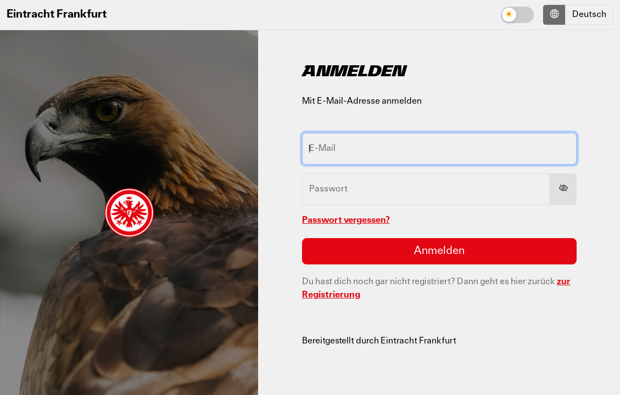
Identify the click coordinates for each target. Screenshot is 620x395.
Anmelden (439, 251)
